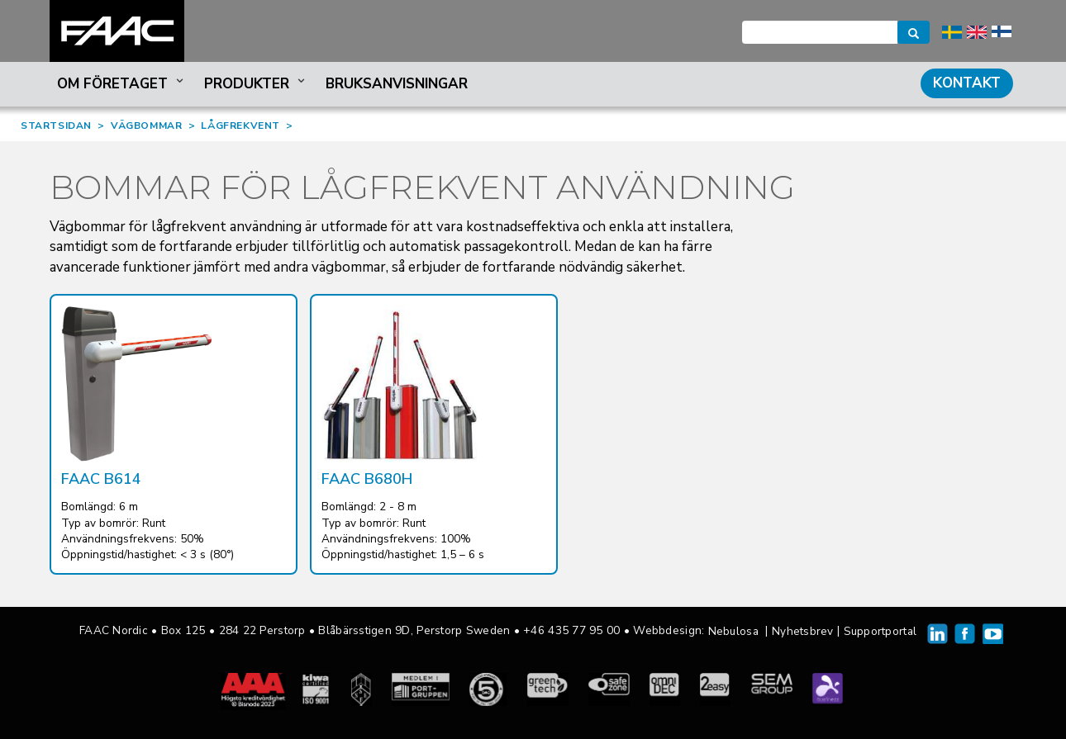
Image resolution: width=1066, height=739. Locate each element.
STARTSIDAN (56, 125)
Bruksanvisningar (397, 83)
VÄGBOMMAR (146, 125)
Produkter (256, 83)
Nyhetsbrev (803, 631)
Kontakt (967, 82)
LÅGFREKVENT (240, 125)
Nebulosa (733, 631)
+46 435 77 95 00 (571, 630)
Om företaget (122, 83)
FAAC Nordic (117, 31)
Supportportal (880, 631)
